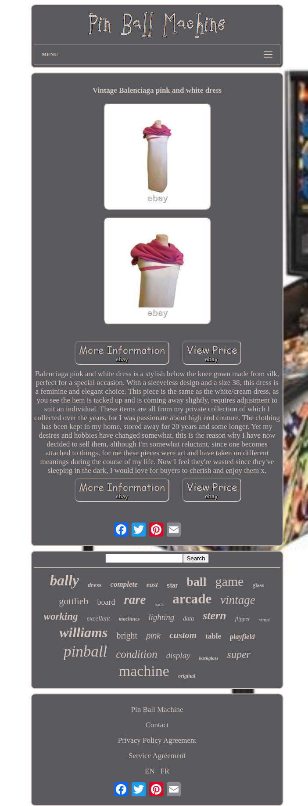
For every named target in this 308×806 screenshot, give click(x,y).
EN (150, 771)
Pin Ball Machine (157, 709)
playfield (242, 636)
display (178, 655)
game (229, 581)
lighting (161, 617)
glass (258, 585)
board (106, 602)
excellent (98, 618)
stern (214, 615)
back (159, 604)
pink (153, 636)
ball (196, 581)
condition (136, 654)
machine (144, 671)
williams (83, 632)
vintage (237, 599)
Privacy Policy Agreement (157, 740)
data (188, 618)
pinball (85, 651)
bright (126, 635)
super (239, 654)
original (186, 676)
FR (164, 771)
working (61, 616)
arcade (191, 598)
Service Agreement (157, 756)
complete (124, 584)
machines (129, 619)
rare (135, 599)
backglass (208, 658)
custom (183, 635)
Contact (157, 725)
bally (64, 580)
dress (95, 584)
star (172, 585)
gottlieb (73, 600)
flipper (243, 618)
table (213, 636)
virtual (264, 619)
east (152, 584)
